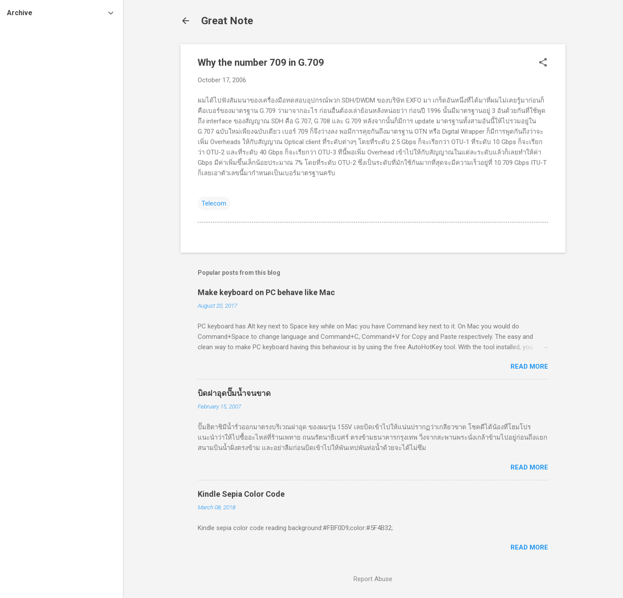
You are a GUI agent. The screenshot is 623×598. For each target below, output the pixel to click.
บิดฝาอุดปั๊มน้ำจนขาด (234, 393)
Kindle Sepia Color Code (241, 493)
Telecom (214, 203)
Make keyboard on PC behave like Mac (266, 292)
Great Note (227, 21)
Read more (529, 366)
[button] (543, 63)
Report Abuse (372, 579)
